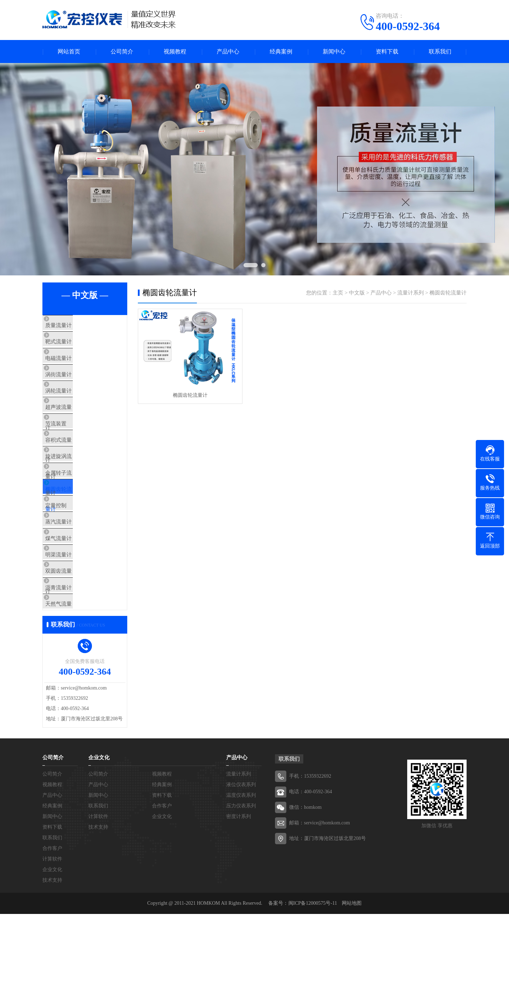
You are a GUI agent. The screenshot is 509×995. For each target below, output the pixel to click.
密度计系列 (238, 897)
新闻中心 (334, 51)
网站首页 (69, 51)
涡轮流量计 (72, 409)
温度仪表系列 (241, 876)
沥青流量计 (72, 660)
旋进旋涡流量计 (77, 493)
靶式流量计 (72, 346)
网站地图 (352, 984)
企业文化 (52, 950)
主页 (338, 293)
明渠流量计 (72, 618)
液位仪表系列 (241, 865)
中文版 (357, 293)
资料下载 (387, 51)
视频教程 (175, 51)
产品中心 (228, 51)
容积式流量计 (75, 472)
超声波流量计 (75, 430)
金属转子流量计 (77, 513)
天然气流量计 (75, 681)
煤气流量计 (72, 597)
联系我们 (440, 51)
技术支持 (52, 961)
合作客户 (52, 929)
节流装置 (69, 451)
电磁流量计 (72, 367)
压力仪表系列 (241, 887)
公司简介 (122, 51)
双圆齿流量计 (75, 639)
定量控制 (69, 555)
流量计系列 (410, 293)
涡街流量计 (72, 388)
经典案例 (281, 51)
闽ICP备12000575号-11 (312, 984)
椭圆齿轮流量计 (77, 534)
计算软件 (52, 940)
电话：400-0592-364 (310, 872)
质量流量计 (72, 325)
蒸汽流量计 (72, 576)
